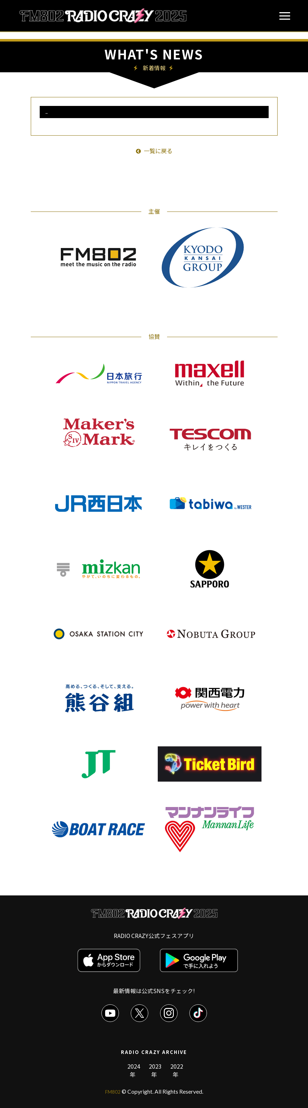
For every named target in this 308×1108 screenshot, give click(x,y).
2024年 (133, 1070)
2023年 (155, 1070)
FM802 (113, 1091)
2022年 (176, 1070)
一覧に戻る (154, 150)
